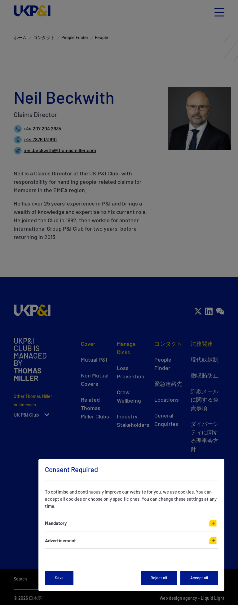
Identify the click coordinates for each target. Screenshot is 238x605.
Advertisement (60, 540)
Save (59, 577)
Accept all (199, 577)
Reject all (159, 577)
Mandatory (56, 523)
